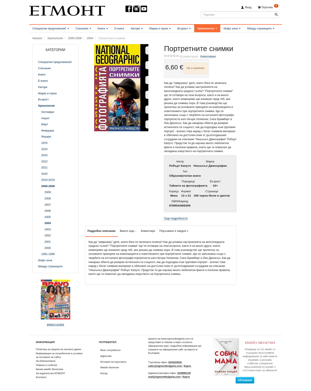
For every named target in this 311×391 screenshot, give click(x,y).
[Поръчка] (268, 7)
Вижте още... (128, 230)
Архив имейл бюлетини (49, 369)
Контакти (41, 377)
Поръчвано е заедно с (173, 230)
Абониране (245, 380)
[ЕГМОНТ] (67, 10)
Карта (187, 365)
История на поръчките (113, 361)
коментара (188, 56)
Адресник (106, 355)
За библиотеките (46, 360)
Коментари (148, 230)
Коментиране (208, 56)
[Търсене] (276, 15)
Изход (104, 373)
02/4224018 (175, 362)
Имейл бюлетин (109, 367)
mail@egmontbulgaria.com (164, 376)
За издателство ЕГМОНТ (50, 373)
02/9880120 (184, 373)
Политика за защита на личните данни (58, 349)
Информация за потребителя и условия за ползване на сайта (59, 355)
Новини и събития (46, 365)
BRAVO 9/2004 (55, 324)
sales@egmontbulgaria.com (165, 365)
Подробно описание (101, 230)
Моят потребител (110, 350)
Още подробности (175, 218)
